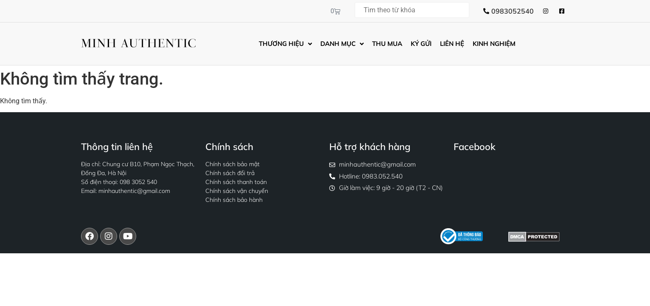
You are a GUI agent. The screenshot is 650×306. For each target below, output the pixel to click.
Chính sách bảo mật (232, 164)
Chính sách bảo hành (234, 200)
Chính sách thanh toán (236, 182)
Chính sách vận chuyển (236, 191)
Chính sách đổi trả (230, 173)
